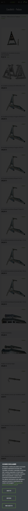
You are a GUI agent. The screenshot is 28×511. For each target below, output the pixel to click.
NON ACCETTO (9, 506)
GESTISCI (9, 498)
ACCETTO (9, 491)
